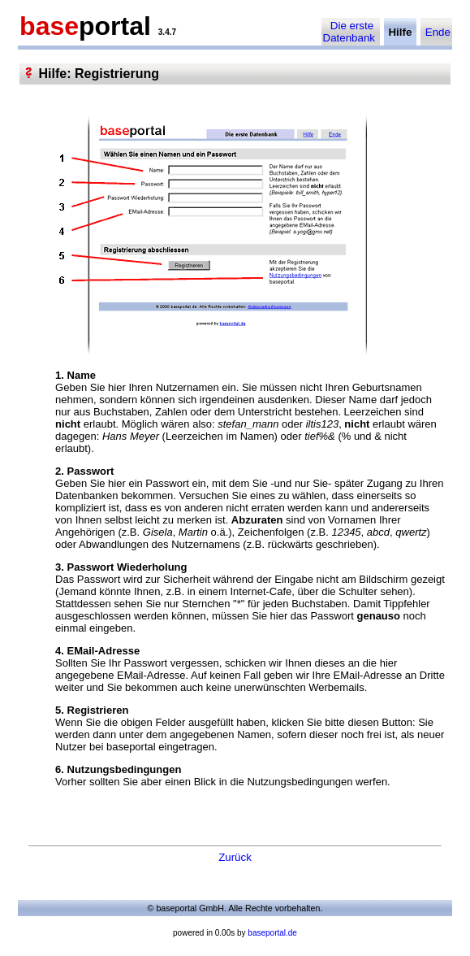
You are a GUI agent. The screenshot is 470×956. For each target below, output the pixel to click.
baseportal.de (272, 932)
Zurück (235, 857)
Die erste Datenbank (349, 32)
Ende (438, 32)
